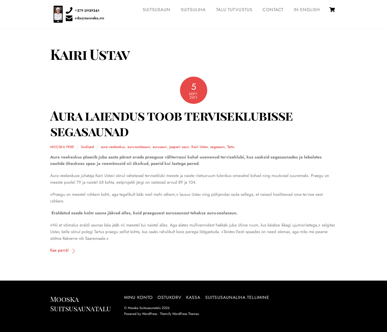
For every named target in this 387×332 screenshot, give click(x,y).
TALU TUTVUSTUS (234, 9)
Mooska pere (62, 146)
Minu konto (138, 297)
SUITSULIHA (193, 9)
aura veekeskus (113, 147)
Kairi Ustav (199, 147)
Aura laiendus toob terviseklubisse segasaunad (171, 123)
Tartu (230, 147)
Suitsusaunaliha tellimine (237, 297)
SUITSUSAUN (156, 9)
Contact (273, 9)
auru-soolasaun (138, 147)
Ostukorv (170, 297)
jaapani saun (179, 147)
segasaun (217, 147)
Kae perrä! (59, 250)
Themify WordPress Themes (179, 313)
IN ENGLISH (307, 9)
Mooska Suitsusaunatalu (144, 307)
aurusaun (160, 147)
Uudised (87, 147)
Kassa (193, 297)
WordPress (149, 313)
